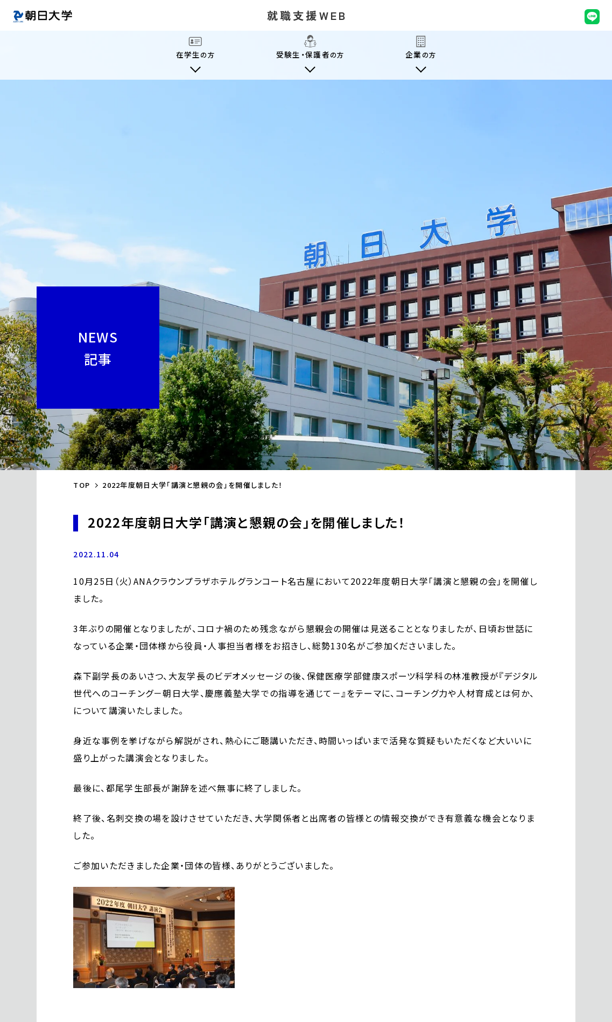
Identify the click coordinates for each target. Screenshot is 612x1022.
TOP (81, 485)
